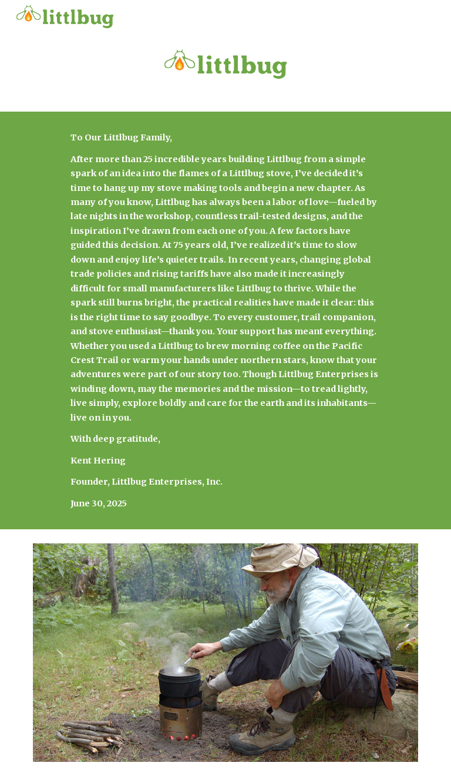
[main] (225, 320)
